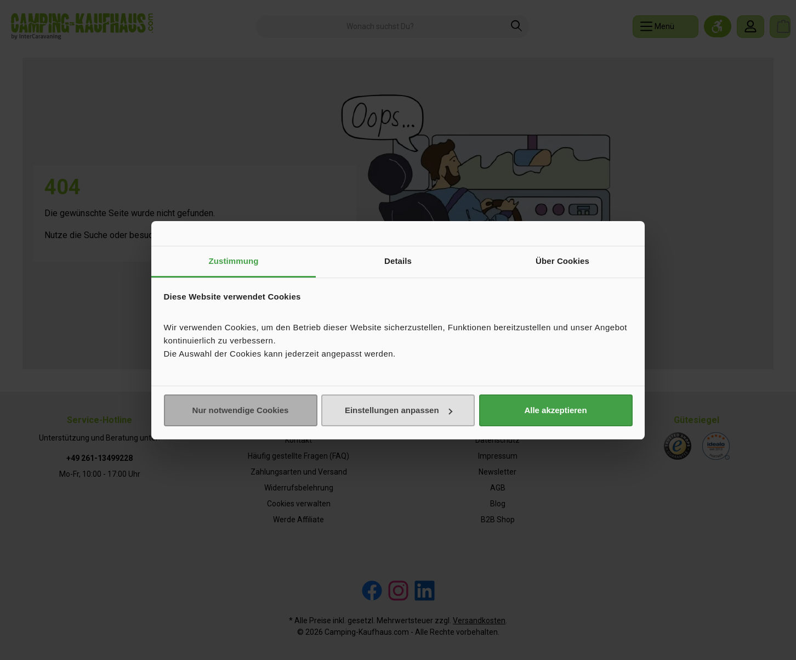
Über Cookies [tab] (562, 261)
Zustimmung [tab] (234, 261)
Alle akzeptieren (555, 410)
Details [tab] (398, 261)
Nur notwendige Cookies (240, 410)
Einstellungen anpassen (398, 410)
